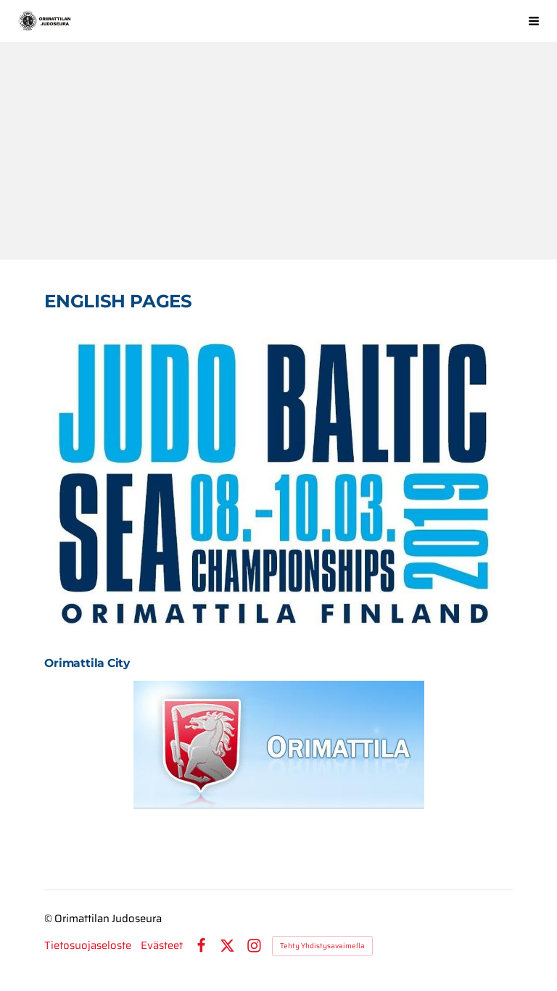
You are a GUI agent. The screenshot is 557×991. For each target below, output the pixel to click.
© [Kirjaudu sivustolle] (49, 918)
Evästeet (162, 945)
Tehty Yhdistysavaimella (322, 945)
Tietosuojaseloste (87, 945)
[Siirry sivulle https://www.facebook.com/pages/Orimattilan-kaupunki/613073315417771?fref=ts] (278, 745)
